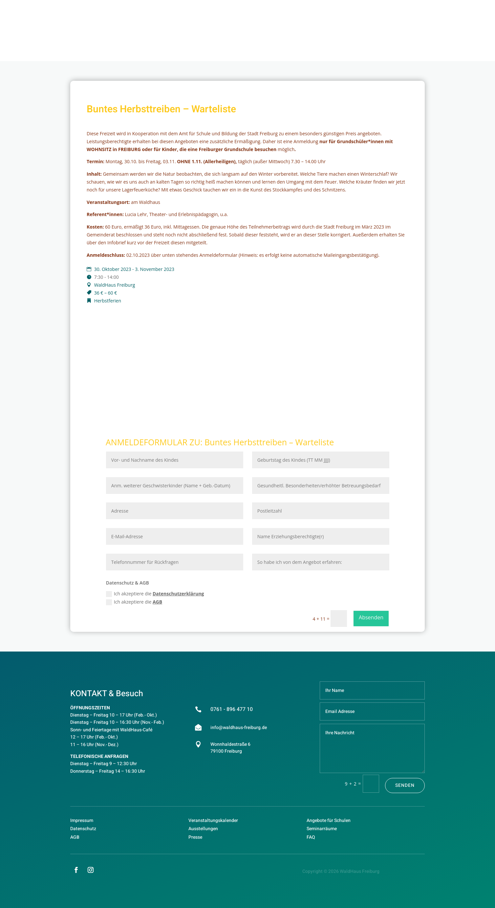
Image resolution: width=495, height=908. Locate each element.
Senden (405, 785)
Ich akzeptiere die (155, 593)
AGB (157, 602)
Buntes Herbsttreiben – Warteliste (269, 442)
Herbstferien (107, 301)
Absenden (371, 617)
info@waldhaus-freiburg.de (238, 727)
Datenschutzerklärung (178, 593)
